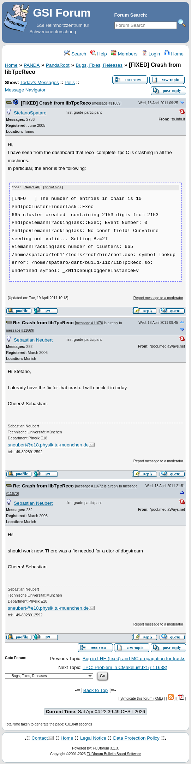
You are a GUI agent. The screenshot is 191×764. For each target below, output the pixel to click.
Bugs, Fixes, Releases (99, 65)
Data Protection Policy (136, 737)
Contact (39, 737)
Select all (32, 187)
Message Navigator (25, 90)
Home (174, 54)
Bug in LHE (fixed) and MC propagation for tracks (134, 658)
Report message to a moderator (158, 298)
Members (124, 54)
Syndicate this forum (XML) (141, 698)
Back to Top (95, 690)
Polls (70, 82)
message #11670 (89, 323)
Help (98, 54)
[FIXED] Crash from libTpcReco (56, 103)
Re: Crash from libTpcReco (43, 322)
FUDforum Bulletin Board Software (114, 754)
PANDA (32, 65)
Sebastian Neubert (33, 339)
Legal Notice (93, 737)
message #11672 (89, 486)
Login (151, 54)
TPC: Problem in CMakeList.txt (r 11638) (125, 667)
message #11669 (106, 103)
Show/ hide (52, 187)
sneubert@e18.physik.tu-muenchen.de (48, 445)
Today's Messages (39, 82)
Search (75, 54)
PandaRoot (58, 65)
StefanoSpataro (30, 113)
